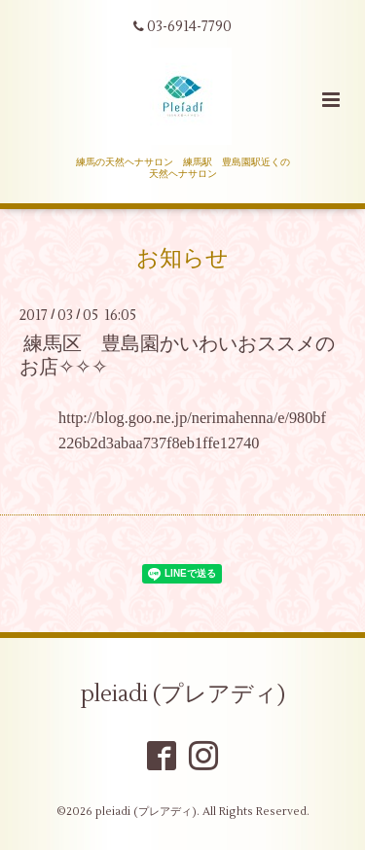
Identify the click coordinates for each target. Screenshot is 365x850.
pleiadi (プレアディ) (183, 694)
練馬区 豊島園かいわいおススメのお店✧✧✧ (177, 355)
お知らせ (182, 258)
